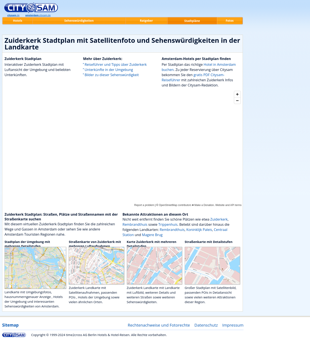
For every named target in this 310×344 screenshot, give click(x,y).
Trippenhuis (167, 224)
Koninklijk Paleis (199, 229)
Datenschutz (206, 325)
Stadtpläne (192, 21)
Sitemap (10, 325)
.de (13, 15)
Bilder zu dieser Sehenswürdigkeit (112, 74)
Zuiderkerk (219, 219)
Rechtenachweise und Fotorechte (159, 325)
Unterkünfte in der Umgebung (109, 69)
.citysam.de (38, 15)
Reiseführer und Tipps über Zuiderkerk (116, 64)
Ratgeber (146, 21)
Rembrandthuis (134, 224)
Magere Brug (152, 234)
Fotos (230, 21)
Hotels (17, 21)
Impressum (233, 325)
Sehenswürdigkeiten (79, 21)
